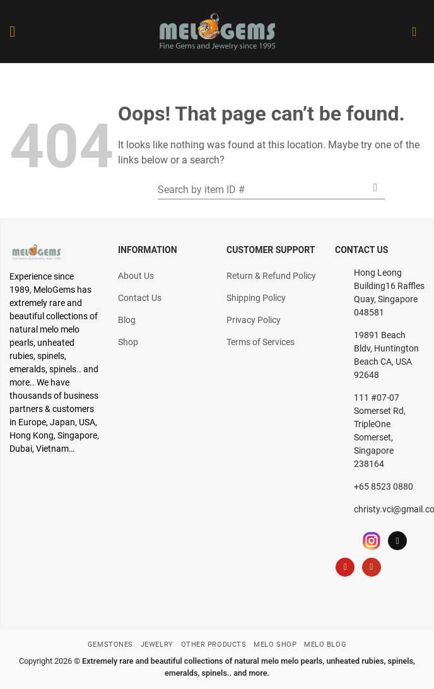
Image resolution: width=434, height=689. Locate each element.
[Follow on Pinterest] (345, 567)
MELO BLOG (325, 644)
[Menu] (17, 31)
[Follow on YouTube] (371, 567)
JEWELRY (157, 644)
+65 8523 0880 (383, 486)
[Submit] (375, 186)
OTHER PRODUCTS (214, 644)
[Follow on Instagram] (371, 540)
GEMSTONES (110, 644)
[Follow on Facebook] (345, 540)
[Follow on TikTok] (397, 540)
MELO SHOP (275, 644)
